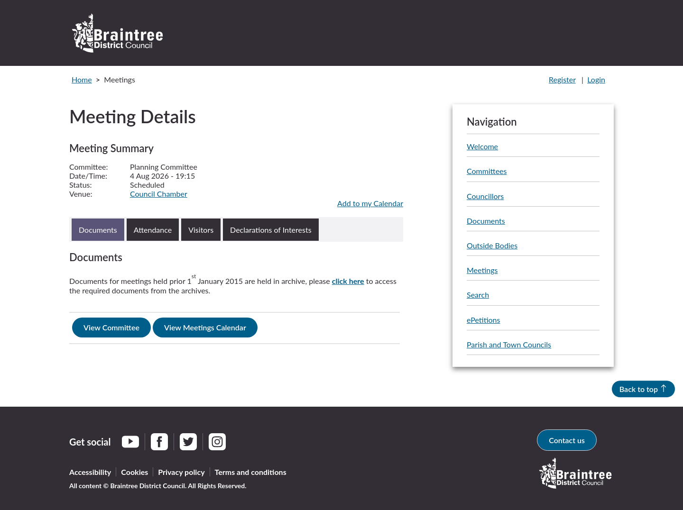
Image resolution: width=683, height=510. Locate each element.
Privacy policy (181, 471)
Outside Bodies (492, 245)
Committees (487, 170)
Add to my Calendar (370, 203)
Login (596, 79)
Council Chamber (158, 193)
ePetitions (483, 319)
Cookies (134, 471)
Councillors (485, 195)
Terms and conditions (250, 471)
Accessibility (90, 471)
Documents (486, 220)
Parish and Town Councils (509, 344)
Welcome (482, 146)
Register (562, 79)
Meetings (482, 269)
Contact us (567, 440)
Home (82, 79)
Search (478, 294)
